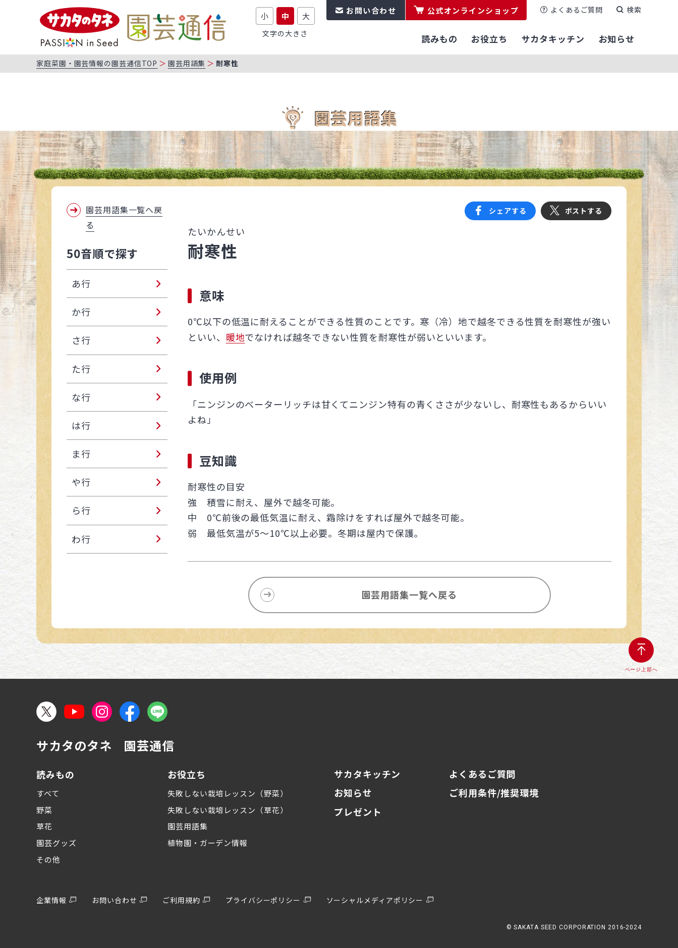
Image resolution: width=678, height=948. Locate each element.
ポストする (584, 211)
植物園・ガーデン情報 (207, 842)
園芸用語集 (187, 63)
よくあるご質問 (576, 10)
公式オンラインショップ (473, 10)
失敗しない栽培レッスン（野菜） (227, 793)
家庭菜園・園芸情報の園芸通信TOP (96, 63)
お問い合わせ (371, 10)
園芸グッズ (56, 842)
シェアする (508, 211)
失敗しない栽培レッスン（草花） (227, 810)
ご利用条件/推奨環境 (494, 792)
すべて (48, 793)
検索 (634, 10)
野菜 (44, 810)
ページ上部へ (641, 669)
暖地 (235, 336)
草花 (44, 826)
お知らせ (353, 792)
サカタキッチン (367, 773)
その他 (48, 859)
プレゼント (358, 811)
